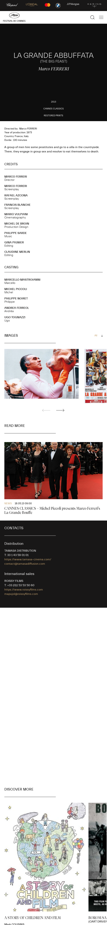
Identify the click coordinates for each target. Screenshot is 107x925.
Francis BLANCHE (17, 204)
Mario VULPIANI (16, 214)
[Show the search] (92, 17)
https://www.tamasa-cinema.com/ (27, 559)
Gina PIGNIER (14, 242)
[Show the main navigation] (101, 17)
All (95, 335)
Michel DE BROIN (16, 223)
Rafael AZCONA (16, 195)
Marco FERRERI (15, 176)
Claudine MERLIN (17, 251)
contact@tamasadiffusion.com (24, 563)
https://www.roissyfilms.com (23, 589)
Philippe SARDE (15, 233)
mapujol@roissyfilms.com (21, 594)
